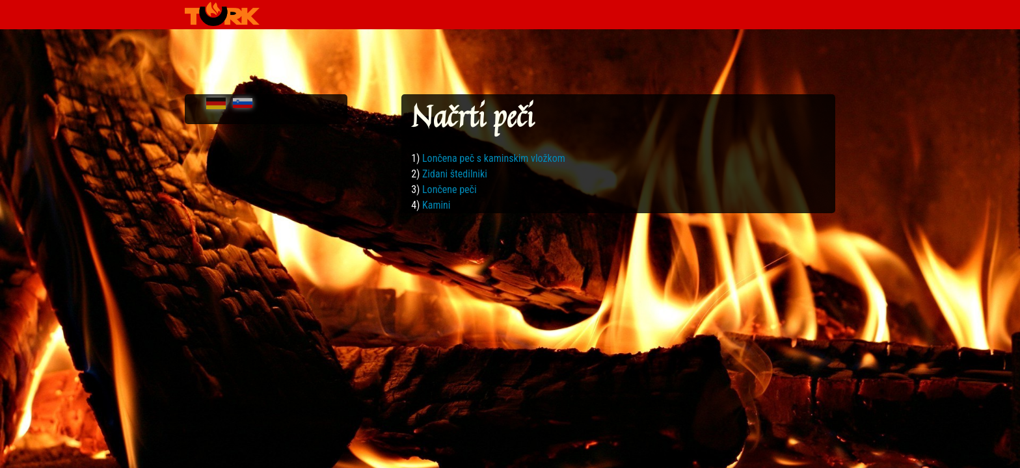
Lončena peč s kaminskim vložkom (493, 158)
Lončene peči (449, 189)
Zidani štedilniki (454, 174)
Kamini (436, 205)
